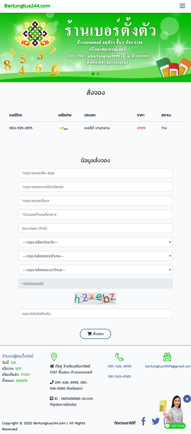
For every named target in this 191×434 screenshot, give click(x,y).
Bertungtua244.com (27, 6)
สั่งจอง (95, 334)
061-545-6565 (119, 376)
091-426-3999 (119, 366)
